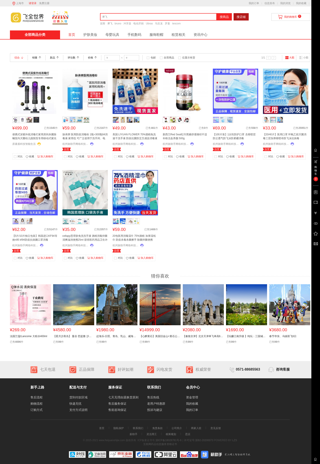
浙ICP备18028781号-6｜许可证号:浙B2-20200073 (184, 440)
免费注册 (44, 3)
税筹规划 (171, 434)
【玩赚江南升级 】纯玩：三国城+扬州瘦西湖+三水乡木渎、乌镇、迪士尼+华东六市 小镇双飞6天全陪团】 (246, 336)
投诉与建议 (154, 410)
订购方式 (36, 410)
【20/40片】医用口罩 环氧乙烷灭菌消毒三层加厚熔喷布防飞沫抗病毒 (284, 136)
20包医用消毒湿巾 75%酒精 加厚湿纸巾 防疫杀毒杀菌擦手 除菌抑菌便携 (134, 237)
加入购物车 (45, 157)
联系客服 (315, 461)
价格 (92, 57)
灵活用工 (151, 434)
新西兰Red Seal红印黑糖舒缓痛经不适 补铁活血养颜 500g (185, 136)
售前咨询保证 (117, 410)
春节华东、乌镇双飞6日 (283, 336)
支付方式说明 (78, 410)
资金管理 (192, 397)
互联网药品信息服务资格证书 (160, 444)
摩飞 (110, 23)
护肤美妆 (90, 34)
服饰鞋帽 (156, 34)
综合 (18, 57)
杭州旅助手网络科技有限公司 (75, 143)
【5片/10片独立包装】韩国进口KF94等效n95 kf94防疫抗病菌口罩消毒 (34, 237)
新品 (54, 57)
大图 (289, 57)
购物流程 (36, 403)
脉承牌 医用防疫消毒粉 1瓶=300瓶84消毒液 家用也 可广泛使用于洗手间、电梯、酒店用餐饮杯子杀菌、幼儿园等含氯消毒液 (85, 137)
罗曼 (167, 23)
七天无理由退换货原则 (123, 397)
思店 (187, 434)
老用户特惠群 (156, 403)
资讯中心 (200, 34)
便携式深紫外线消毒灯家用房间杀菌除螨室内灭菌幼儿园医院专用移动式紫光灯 (34, 137)
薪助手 (133, 434)
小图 (303, 57)
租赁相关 (178, 34)
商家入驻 (196, 428)
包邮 (153, 57)
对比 (20, 156)
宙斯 (102, 23)
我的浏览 (285, 3)
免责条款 (157, 428)
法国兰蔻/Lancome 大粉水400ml (28, 336)
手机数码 (134, 34)
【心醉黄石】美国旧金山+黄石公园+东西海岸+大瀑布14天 (160, 336)
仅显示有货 (188, 57)
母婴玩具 (112, 34)
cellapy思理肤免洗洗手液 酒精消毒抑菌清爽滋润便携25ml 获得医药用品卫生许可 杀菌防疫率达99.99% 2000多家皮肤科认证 (85, 238)
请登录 (33, 3)
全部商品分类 (35, 34)
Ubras (149, 23)
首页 (71, 34)
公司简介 (177, 428)
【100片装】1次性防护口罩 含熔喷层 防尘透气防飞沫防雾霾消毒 (234, 136)
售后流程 (36, 397)
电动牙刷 (138, 23)
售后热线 (153, 397)
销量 (36, 57)
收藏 (29, 157)
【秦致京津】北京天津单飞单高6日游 (203, 336)
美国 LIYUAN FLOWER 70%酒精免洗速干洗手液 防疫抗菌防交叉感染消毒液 (135, 136)
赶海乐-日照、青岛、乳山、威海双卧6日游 (116, 336)
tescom (176, 23)
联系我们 (138, 428)
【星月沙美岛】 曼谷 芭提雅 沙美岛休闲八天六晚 (73, 336)
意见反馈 (215, 428)
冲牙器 (127, 23)
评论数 (73, 57)
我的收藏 (301, 3)
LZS (234, 440)
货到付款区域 (78, 397)
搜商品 (224, 17)
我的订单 (254, 3)
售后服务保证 (117, 403)
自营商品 (169, 57)
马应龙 (159, 23)
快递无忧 (75, 403)
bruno (118, 23)
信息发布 (269, 3)
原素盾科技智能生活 (24, 143)
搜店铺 (241, 17)
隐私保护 (118, 428)
